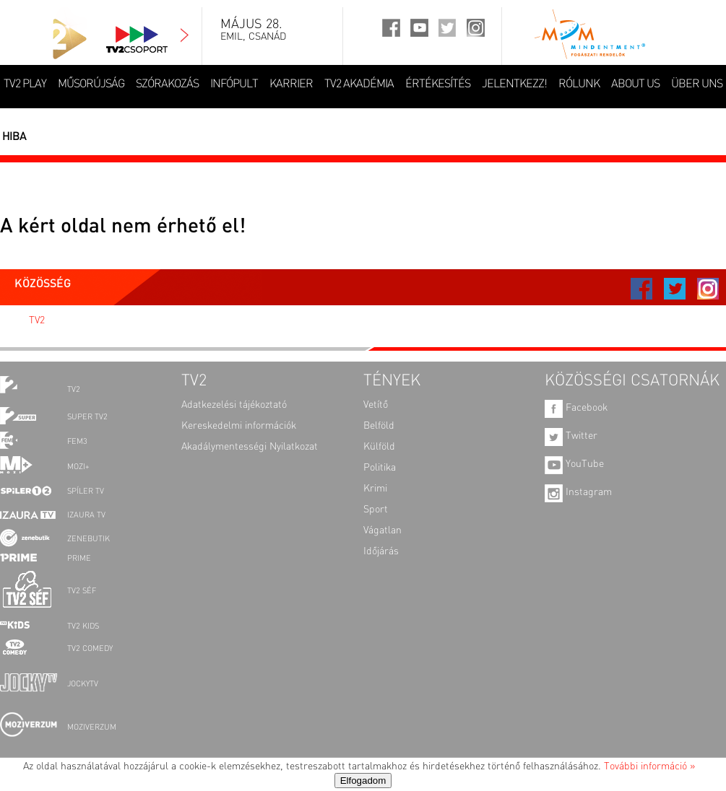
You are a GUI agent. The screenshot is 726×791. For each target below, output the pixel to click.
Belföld (378, 426)
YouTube (574, 464)
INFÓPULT (234, 84)
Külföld (379, 447)
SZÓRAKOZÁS (167, 84)
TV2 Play (25, 84)
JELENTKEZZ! (514, 84)
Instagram (578, 492)
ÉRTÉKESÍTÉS (437, 84)
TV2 (37, 320)
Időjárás (381, 551)
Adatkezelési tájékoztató (234, 405)
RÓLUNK (579, 84)
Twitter (571, 436)
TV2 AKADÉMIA (359, 84)
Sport (375, 509)
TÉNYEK (391, 381)
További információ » (649, 766)
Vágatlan (382, 530)
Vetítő (375, 405)
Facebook (576, 408)
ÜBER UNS (696, 84)
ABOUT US (635, 84)
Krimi (375, 489)
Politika (379, 468)
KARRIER (291, 84)
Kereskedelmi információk (238, 426)
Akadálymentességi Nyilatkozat (249, 447)
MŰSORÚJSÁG (91, 84)
